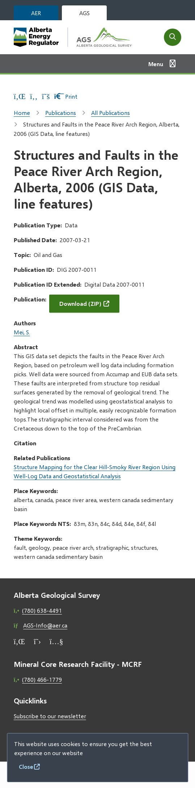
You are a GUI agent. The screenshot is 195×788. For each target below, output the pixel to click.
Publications (60, 112)
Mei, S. (22, 332)
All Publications (110, 112)
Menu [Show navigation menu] (155, 63)
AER (36, 12)
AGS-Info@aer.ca (45, 625)
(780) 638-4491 (42, 610)
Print (65, 96)
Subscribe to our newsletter (50, 715)
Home (22, 112)
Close (26, 766)
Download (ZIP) (80, 303)
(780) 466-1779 (42, 679)
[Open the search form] (172, 37)
